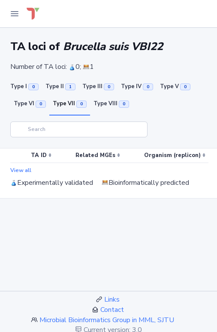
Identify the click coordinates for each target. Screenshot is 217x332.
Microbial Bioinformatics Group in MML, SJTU (106, 320)
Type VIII (111, 103)
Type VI (30, 103)
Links (112, 299)
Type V (175, 86)
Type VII (70, 103)
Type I (24, 86)
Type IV (137, 86)
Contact (112, 309)
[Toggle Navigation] (14, 13)
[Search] (79, 129)
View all (20, 170)
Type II (60, 86)
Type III (98, 86)
